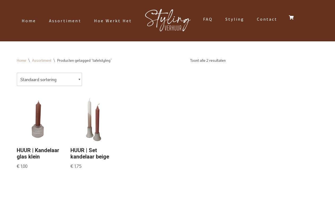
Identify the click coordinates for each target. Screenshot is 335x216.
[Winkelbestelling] (49, 79)
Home (29, 21)
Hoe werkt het (113, 21)
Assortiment (65, 21)
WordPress (81, 209)
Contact (267, 19)
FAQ (208, 19)
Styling (234, 19)
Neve (21, 209)
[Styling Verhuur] (167, 21)
